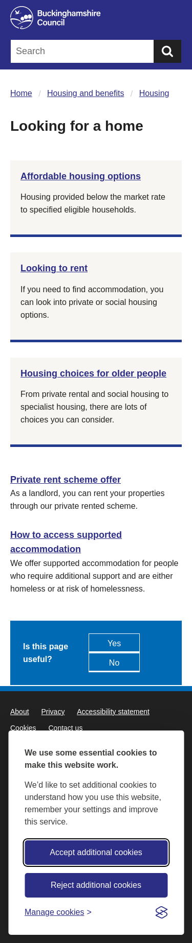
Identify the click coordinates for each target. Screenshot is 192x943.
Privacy (53, 712)
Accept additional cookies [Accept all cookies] (96, 852)
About (19, 712)
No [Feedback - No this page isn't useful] (114, 662)
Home (21, 93)
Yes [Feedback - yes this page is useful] (114, 643)
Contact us (65, 728)
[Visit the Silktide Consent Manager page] (161, 912)
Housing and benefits (85, 93)
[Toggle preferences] (58, 912)
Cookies (23, 728)
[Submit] (167, 51)
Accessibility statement (113, 712)
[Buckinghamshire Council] (96, 17)
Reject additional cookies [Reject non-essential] (96, 885)
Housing (154, 93)
